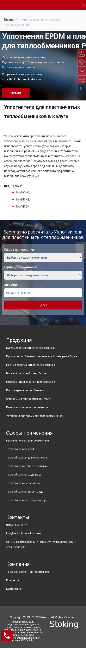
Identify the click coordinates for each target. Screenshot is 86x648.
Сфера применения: (19, 250)
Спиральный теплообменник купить (28, 398)
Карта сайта (14, 588)
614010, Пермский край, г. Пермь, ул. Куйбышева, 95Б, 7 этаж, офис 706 (41, 544)
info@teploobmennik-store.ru (21, 79)
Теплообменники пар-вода (23, 483)
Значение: (11, 285)
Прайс (16, 93)
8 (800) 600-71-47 (16, 524)
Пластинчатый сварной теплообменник (31, 381)
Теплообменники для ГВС (22, 449)
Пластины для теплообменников (27, 407)
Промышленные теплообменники (27, 440)
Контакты (12, 580)
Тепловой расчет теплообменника (28, 571)
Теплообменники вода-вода (24, 474)
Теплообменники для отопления (26, 457)
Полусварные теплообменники (25, 390)
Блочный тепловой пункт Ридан (26, 373)
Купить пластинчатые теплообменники (30, 347)
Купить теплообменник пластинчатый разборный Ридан (41, 356)
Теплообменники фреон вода (24, 491)
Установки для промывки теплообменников (34, 415)
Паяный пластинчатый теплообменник (30, 364)
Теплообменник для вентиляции (26, 466)
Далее (43, 305)
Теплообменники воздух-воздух (26, 500)
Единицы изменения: (20, 267)
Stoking (44, 617)
